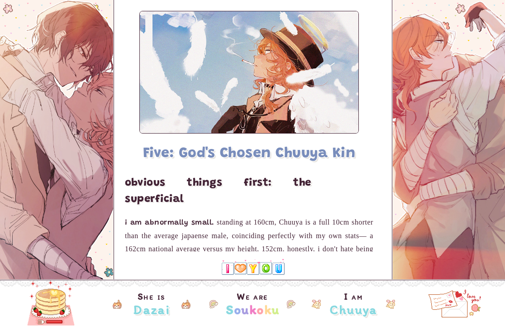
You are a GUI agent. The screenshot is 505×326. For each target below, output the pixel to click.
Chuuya (353, 309)
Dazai (151, 309)
